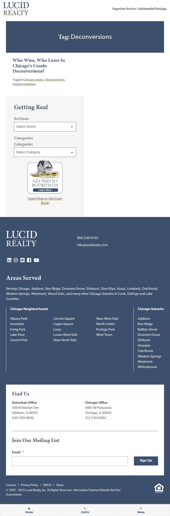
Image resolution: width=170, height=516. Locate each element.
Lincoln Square (64, 319)
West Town (104, 335)
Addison (144, 319)
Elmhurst (144, 340)
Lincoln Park (18, 340)
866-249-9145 (87, 238)
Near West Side (107, 319)
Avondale (17, 324)
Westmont (145, 362)
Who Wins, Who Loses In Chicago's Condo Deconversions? (39, 66)
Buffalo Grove (147, 329)
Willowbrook (147, 367)
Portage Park (105, 329)
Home (29, 512)
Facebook (29, 260)
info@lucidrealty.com (92, 245)
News (60, 485)
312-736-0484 (95, 418)
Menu (141, 512)
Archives (21, 119)
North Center (105, 324)
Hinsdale (144, 346)
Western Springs (149, 356)
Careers (11, 485)
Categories (23, 144)
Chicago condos (33, 80)
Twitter (22, 260)
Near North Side (65, 340)
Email (18, 452)
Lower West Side (65, 335)
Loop (57, 329)
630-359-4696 (23, 418)
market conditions (24, 84)
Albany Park (18, 319)
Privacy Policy (29, 485)
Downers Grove (149, 335)
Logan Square (63, 324)
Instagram (16, 260)
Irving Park (17, 329)
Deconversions (55, 80)
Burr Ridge (145, 324)
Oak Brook (145, 351)
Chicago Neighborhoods (29, 309)
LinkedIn (9, 260)
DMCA (47, 485)
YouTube (36, 260)
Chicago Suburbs (151, 309)
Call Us (85, 512)
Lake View (17, 335)
